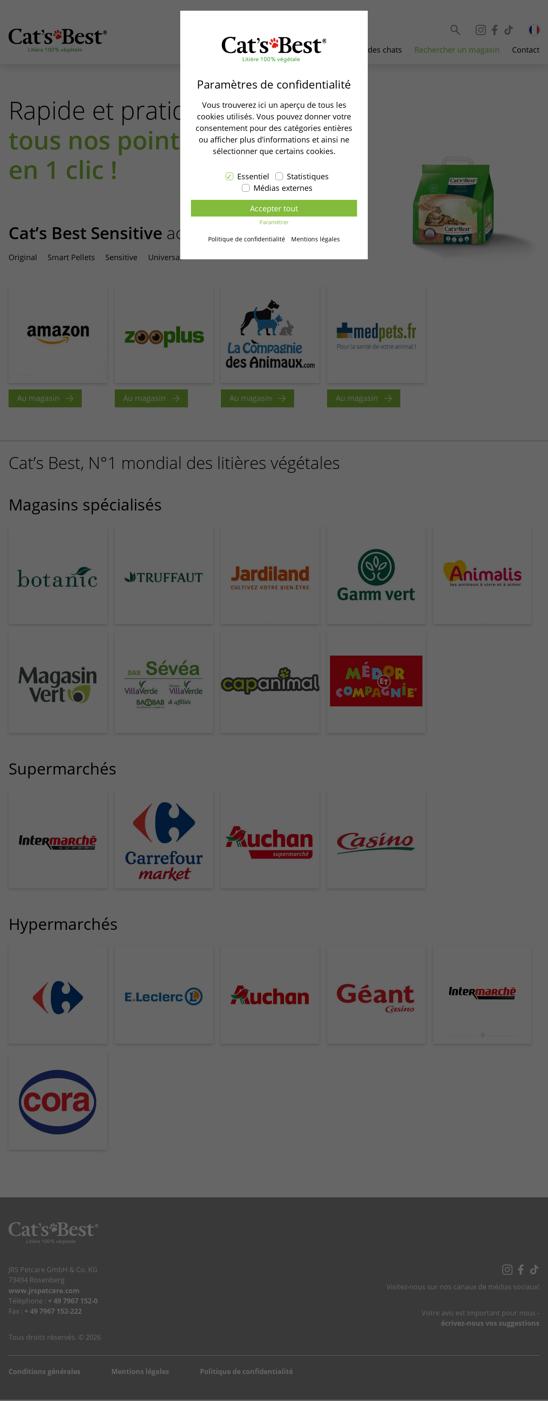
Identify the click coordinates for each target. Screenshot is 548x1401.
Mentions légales (315, 239)
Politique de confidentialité (246, 239)
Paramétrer (274, 222)
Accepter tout (274, 208)
